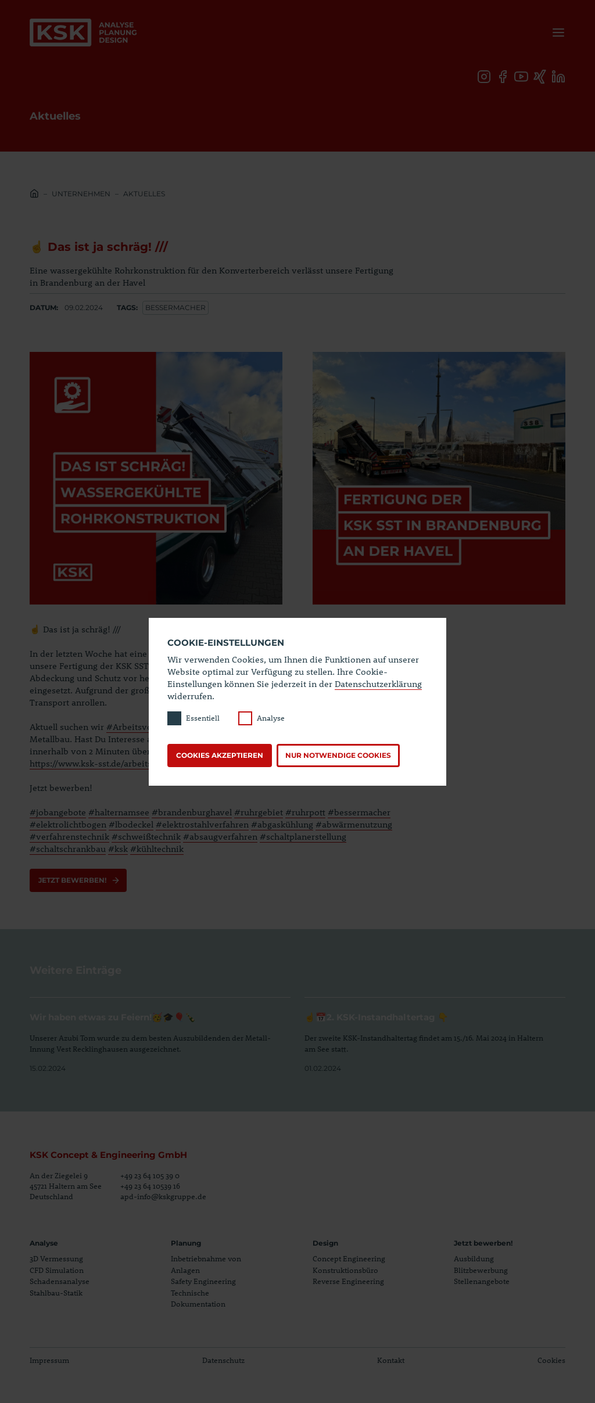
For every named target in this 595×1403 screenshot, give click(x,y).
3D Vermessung (56, 1258)
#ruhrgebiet (258, 812)
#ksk (118, 848)
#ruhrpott (305, 812)
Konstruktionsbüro (345, 1270)
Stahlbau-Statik (56, 1292)
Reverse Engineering (348, 1281)
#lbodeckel (131, 824)
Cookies (551, 1360)
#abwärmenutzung (354, 824)
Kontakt (390, 1360)
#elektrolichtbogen (68, 824)
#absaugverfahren (220, 836)
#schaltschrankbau (68, 848)
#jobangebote (58, 812)
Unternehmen (81, 193)
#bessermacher (359, 812)
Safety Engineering (203, 1281)
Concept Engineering (349, 1258)
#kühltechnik (157, 848)
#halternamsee (118, 812)
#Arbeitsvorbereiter (147, 726)
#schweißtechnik (146, 836)
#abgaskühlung (282, 824)
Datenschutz (223, 1360)
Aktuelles (144, 193)
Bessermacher (175, 307)
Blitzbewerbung (481, 1270)
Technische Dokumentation (198, 1298)
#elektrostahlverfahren (202, 824)
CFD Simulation (57, 1270)
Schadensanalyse (59, 1281)
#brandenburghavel (192, 812)
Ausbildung (474, 1258)
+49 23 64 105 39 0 (150, 1175)
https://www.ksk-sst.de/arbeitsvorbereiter (114, 763)
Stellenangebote (482, 1281)
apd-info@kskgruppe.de (163, 1196)
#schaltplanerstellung (303, 836)
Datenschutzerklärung (378, 683)
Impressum (49, 1360)
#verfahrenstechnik (69, 836)
